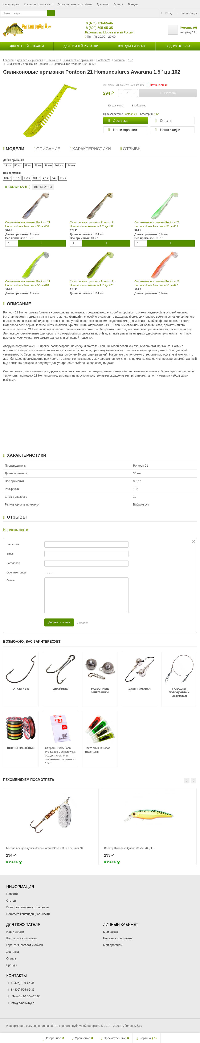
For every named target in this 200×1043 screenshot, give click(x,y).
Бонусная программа (117, 938)
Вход (166, 13)
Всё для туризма (132, 46)
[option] (51, 826)
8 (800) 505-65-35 (97, 28)
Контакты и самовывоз (38, 4)
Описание (47, 149)
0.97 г (17, 178)
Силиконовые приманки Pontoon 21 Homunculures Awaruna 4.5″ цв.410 (27, 283)
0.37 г (7, 178)
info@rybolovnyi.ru (23, 1003)
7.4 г (53, 178)
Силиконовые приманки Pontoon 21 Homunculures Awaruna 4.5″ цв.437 (92, 224)
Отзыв (11, 580)
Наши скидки (11, 4)
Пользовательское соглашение (27, 907)
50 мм (17, 165)
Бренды (133, 4)
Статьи (11, 900)
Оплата (118, 4)
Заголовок (13, 563)
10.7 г (63, 178)
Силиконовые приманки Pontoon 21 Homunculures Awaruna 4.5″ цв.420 (92, 283)
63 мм (27, 165)
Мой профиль (112, 945)
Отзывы (131, 149)
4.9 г (45, 178)
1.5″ (156, 114)
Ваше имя (13, 544)
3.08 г (36, 178)
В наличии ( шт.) (17, 186)
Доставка (103, 4)
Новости (12, 894)
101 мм (59, 165)
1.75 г (27, 178)
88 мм (48, 165)
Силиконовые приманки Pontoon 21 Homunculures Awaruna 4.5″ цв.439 (156, 224)
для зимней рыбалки (81, 46)
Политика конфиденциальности (28, 914)
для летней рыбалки (27, 46)
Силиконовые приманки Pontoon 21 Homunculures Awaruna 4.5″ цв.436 (27, 224)
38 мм (7, 165)
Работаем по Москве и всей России (109, 32)
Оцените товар (16, 572)
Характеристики (90, 149)
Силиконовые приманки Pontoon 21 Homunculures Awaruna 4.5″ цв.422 (156, 283)
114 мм (70, 165)
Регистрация (187, 13)
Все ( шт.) (43, 186)
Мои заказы (111, 931)
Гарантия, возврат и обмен (75, 4)
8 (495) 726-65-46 (97, 23)
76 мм (38, 165)
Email (10, 553)
